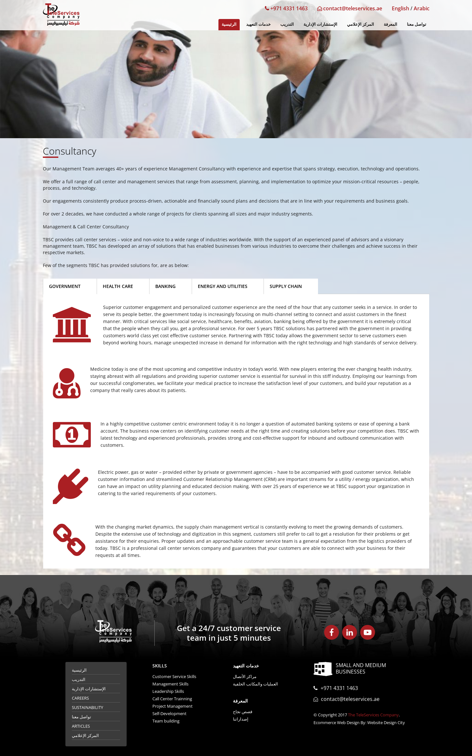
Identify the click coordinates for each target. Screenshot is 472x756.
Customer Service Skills (174, 676)
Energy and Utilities (222, 286)
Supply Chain (286, 286)
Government (65, 286)
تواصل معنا (416, 24)
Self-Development (169, 713)
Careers (80, 698)
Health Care (118, 286)
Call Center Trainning (172, 699)
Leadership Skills (168, 691)
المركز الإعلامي (360, 24)
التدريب (287, 24)
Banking (165, 286)
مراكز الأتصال (244, 676)
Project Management (172, 706)
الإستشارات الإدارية (320, 24)
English (400, 8)
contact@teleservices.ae (349, 8)
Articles (81, 726)
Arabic (421, 8)
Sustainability (87, 707)
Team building (165, 721)
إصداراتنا (240, 719)
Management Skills (170, 684)
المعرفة (390, 24)
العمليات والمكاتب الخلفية (255, 684)
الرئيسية (229, 24)
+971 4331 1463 (286, 8)
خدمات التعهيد (258, 24)
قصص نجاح (242, 711)
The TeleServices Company (373, 715)
